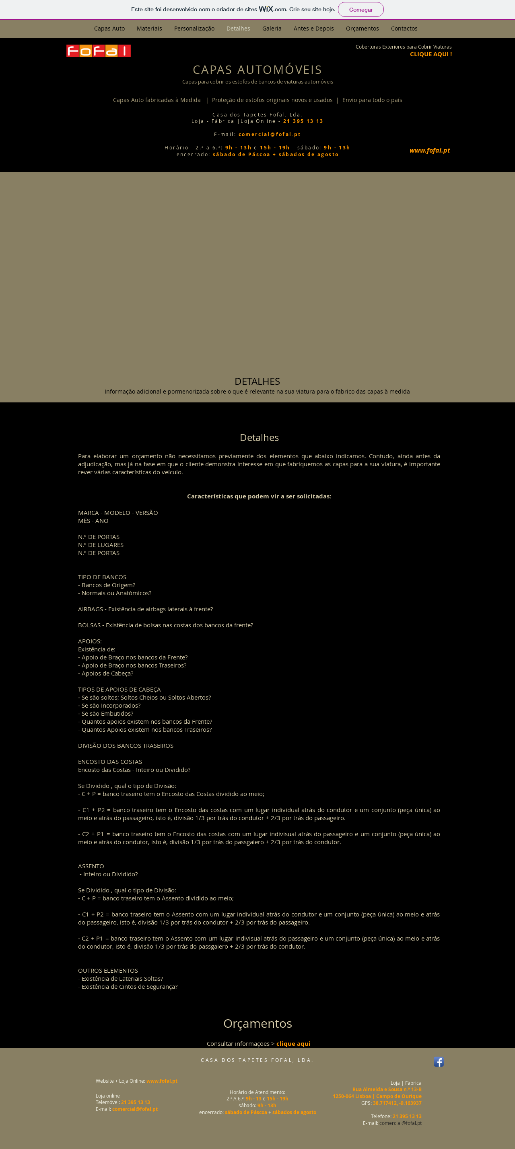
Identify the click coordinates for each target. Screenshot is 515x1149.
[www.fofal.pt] (430, 150)
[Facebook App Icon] (439, 1062)
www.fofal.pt (161, 1081)
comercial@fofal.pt (400, 1123)
